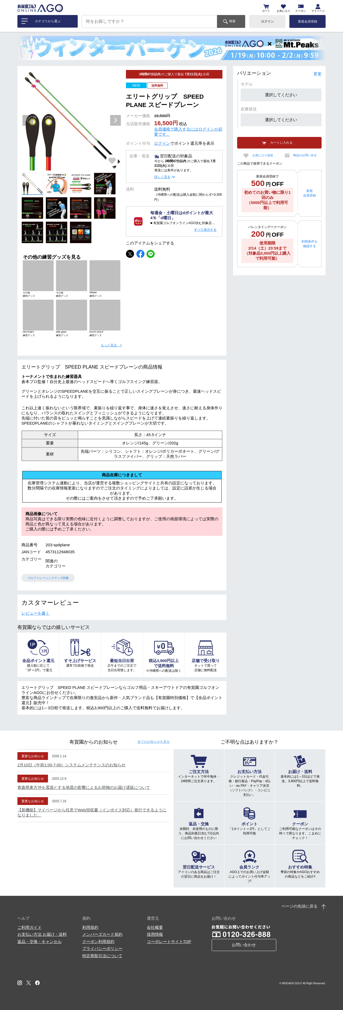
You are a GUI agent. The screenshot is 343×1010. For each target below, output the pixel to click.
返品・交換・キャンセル (39, 941)
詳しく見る (162, 177)
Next (115, 120)
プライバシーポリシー (102, 948)
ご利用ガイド (29, 927)
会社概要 (155, 927)
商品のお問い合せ (305, 155)
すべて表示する (205, 230)
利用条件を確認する (309, 244)
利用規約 (90, 927)
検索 (232, 21)
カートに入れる (281, 142)
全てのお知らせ (153, 742)
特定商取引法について (102, 955)
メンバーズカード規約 (102, 934)
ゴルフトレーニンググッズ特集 (48, 578)
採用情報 (155, 934)
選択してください (281, 94)
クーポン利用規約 (98, 941)
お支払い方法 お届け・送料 (42, 934)
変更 (318, 74)
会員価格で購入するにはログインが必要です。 (188, 131)
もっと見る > (111, 345)
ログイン (267, 21)
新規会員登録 (307, 21)
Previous (28, 120)
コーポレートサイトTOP (169, 941)
